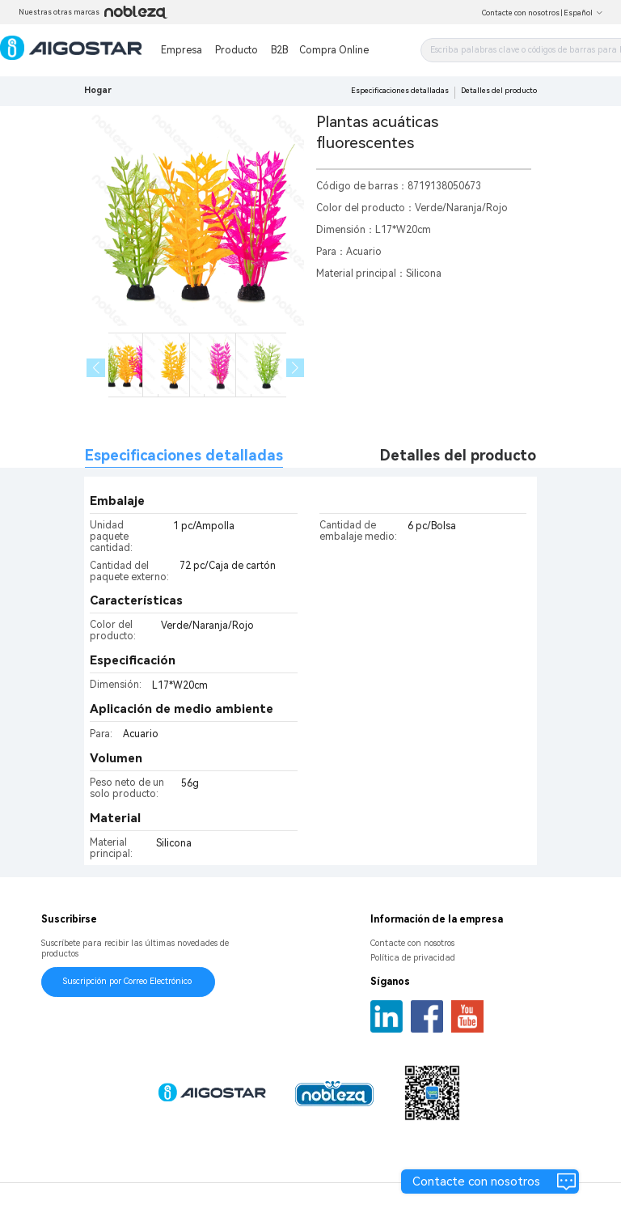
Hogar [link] (98, 90)
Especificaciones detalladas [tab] (184, 455)
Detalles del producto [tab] (458, 455)
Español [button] (583, 13)
